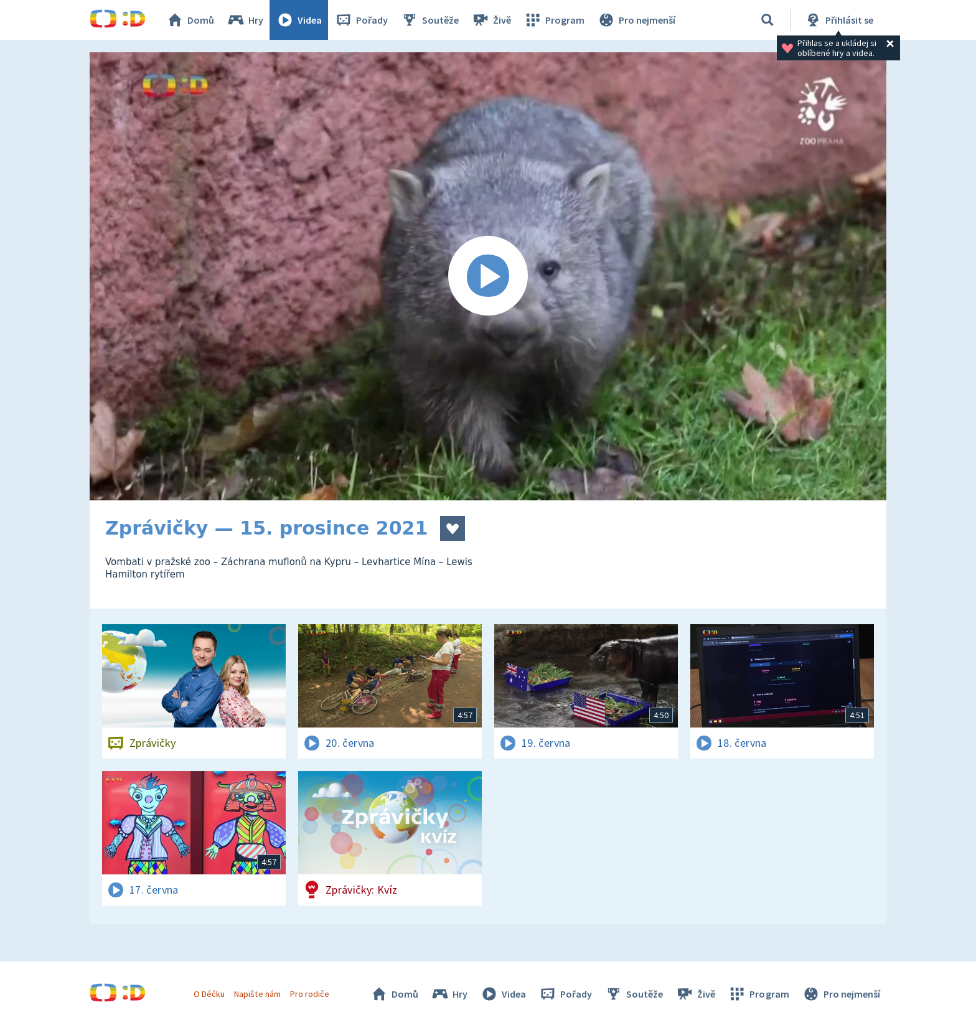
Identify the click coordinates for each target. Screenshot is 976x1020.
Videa (299, 20)
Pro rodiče (309, 993)
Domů (190, 20)
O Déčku (209, 993)
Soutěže (429, 20)
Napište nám (257, 993)
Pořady (361, 20)
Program (553, 20)
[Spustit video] (488, 276)
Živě (491, 20)
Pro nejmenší (636, 20)
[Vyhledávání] (767, 20)
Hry (245, 20)
